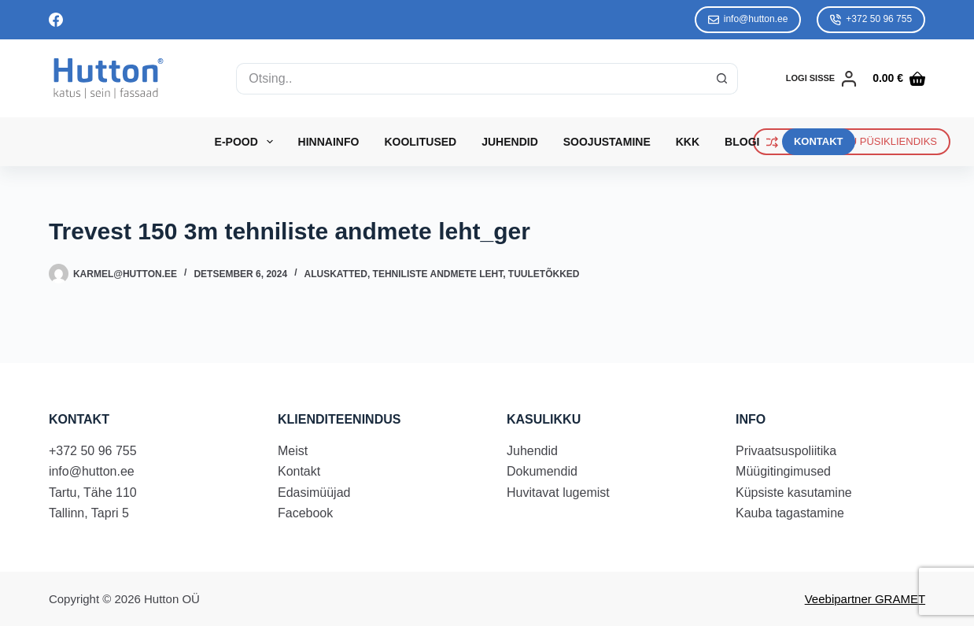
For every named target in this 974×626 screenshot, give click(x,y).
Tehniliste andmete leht (438, 274)
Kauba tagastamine (790, 513)
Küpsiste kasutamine (794, 492)
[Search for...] (471, 78)
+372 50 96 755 (871, 19)
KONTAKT (818, 141)
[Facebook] (56, 20)
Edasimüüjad (314, 492)
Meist (293, 450)
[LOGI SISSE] (821, 79)
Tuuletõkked (544, 274)
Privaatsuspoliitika (786, 450)
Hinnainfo (329, 141)
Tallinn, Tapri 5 (89, 513)
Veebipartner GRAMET (865, 599)
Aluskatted (335, 274)
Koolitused (420, 141)
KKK (687, 141)
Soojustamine (607, 141)
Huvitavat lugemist (558, 492)
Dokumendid (542, 471)
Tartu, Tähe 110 (93, 492)
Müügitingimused (783, 471)
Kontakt (299, 471)
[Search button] (722, 78)
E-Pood (247, 141)
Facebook (305, 513)
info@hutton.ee (748, 19)
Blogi (742, 141)
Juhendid (509, 141)
